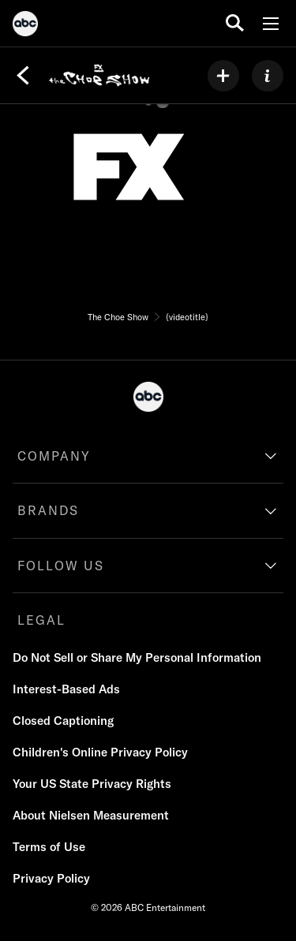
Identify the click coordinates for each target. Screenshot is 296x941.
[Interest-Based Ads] (66, 689)
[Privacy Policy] (51, 879)
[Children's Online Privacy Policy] (100, 752)
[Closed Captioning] (63, 721)
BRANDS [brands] (48, 510)
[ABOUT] (267, 75)
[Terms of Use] (49, 847)
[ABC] (25, 26)
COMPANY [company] (54, 456)
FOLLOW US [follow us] (60, 565)
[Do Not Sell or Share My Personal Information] (137, 658)
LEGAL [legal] (41, 620)
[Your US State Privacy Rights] (92, 784)
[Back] (23, 75)
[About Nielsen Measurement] (91, 815)
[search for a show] (235, 23)
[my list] (223, 75)
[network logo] (129, 167)
